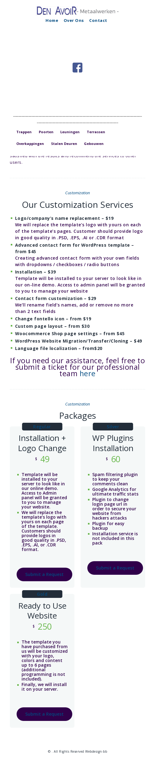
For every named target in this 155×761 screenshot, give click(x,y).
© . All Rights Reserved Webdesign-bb (77, 751)
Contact (98, 20)
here (88, 373)
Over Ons (74, 20)
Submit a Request (44, 574)
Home (52, 20)
